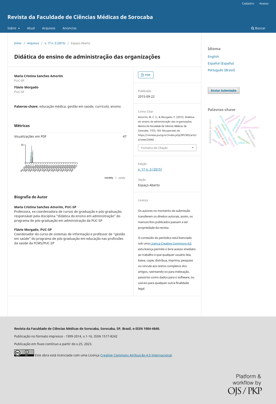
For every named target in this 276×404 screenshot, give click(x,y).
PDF (147, 75)
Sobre (12, 28)
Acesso (264, 3)
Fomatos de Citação (154, 148)
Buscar (258, 28)
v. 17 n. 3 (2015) (55, 43)
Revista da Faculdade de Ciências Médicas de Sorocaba (80, 17)
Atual (31, 28)
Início (17, 43)
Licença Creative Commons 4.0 (170, 243)
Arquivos (48, 28)
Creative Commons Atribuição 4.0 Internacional (136, 355)
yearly (122, 177)
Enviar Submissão (223, 90)
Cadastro (248, 3)
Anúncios (70, 28)
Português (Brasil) (221, 70)
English (213, 56)
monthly (108, 177)
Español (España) (221, 63)
